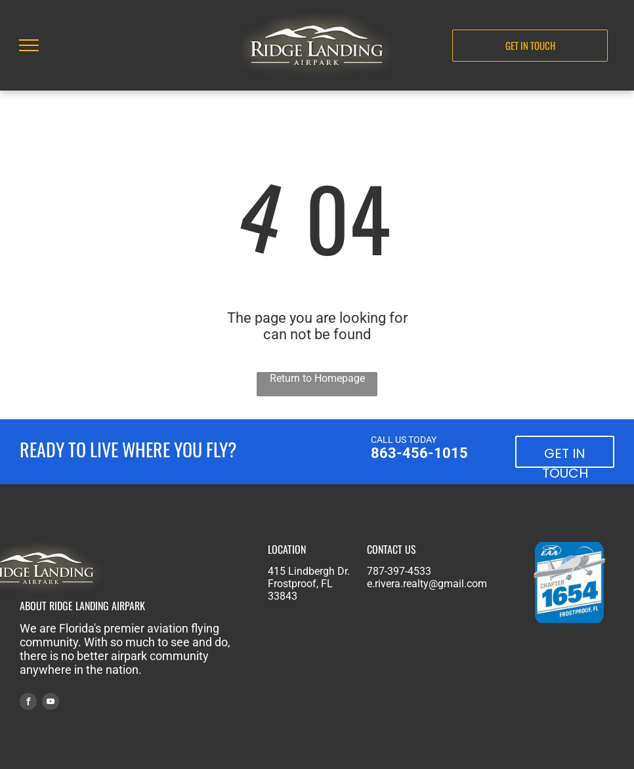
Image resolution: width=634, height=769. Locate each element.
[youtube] (50, 703)
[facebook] (28, 703)
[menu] (29, 45)
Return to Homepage (317, 378)
